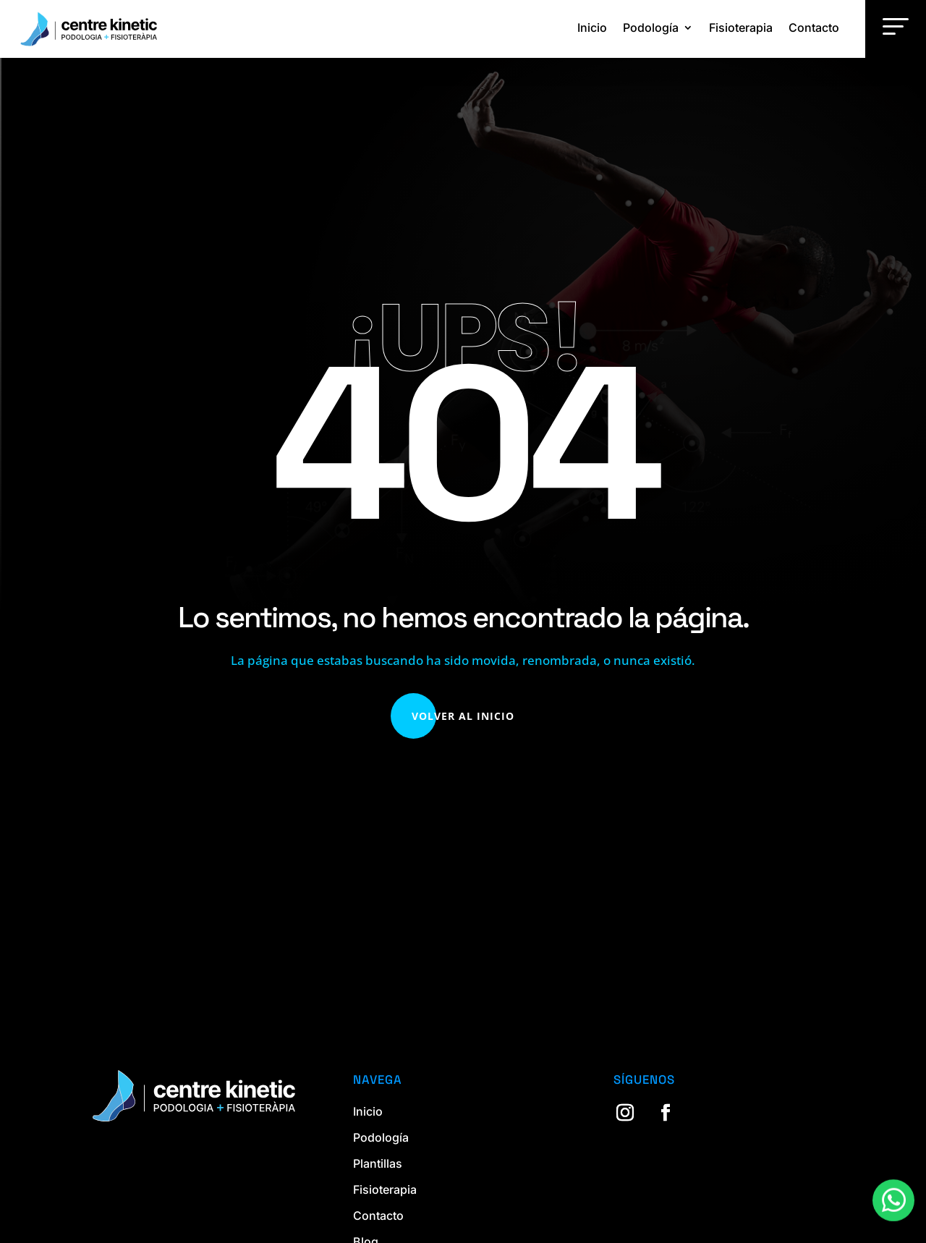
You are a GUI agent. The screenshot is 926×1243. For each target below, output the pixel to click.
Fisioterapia (741, 27)
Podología (651, 27)
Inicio (592, 27)
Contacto (814, 27)
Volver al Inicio (463, 716)
